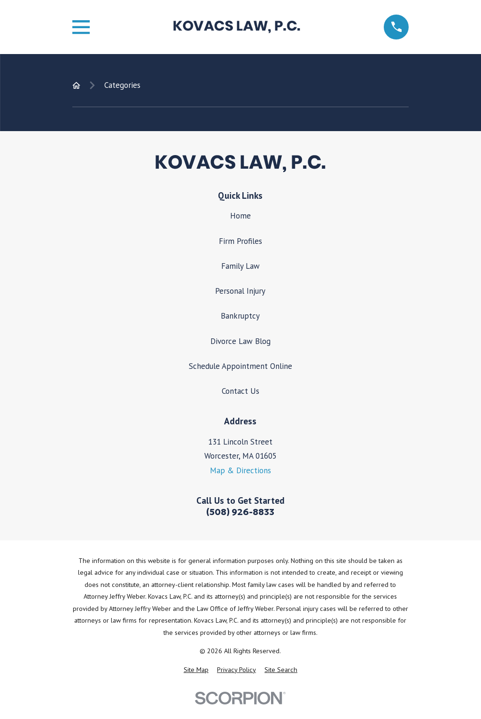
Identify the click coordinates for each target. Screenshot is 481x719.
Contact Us (240, 391)
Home (240, 216)
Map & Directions (240, 470)
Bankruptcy (240, 316)
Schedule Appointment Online (240, 366)
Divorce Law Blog (240, 341)
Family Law (240, 266)
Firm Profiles (240, 241)
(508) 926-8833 (240, 512)
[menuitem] (196, 670)
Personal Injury (240, 291)
